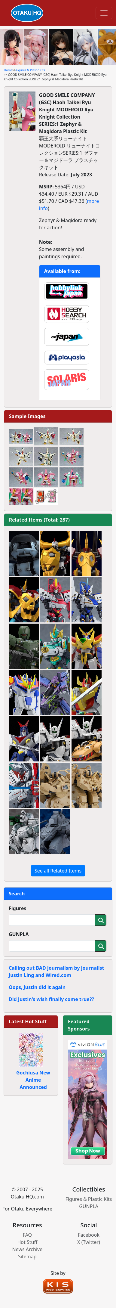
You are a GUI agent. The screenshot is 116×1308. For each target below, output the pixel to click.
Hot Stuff (27, 1242)
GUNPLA (19, 934)
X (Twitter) (88, 1242)
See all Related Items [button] (58, 870)
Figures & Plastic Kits (30, 70)
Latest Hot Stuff (28, 1021)
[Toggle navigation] (104, 13)
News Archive (27, 1249)
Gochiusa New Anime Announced (33, 1079)
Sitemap (27, 1256)
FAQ (27, 1235)
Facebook (88, 1235)
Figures (17, 908)
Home (8, 70)
